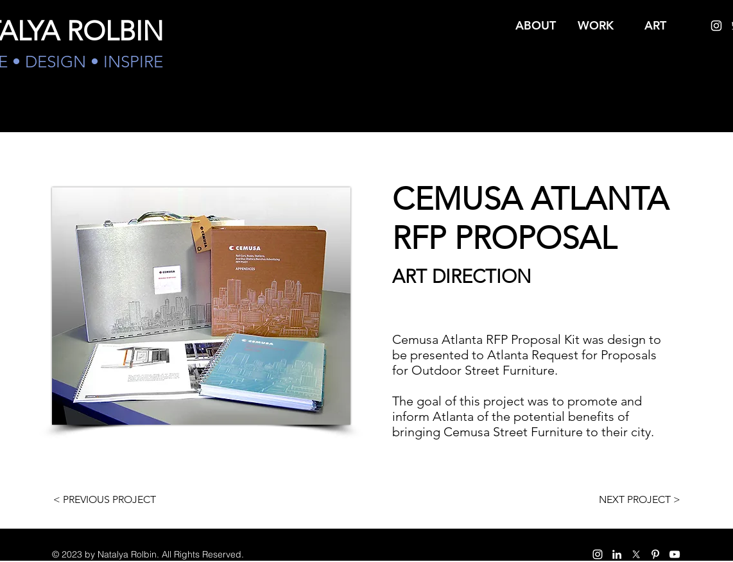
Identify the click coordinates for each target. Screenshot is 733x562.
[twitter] (636, 554)
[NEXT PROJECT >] (639, 500)
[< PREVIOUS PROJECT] (104, 500)
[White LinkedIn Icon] (616, 554)
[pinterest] (655, 554)
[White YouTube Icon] (674, 554)
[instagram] (716, 26)
